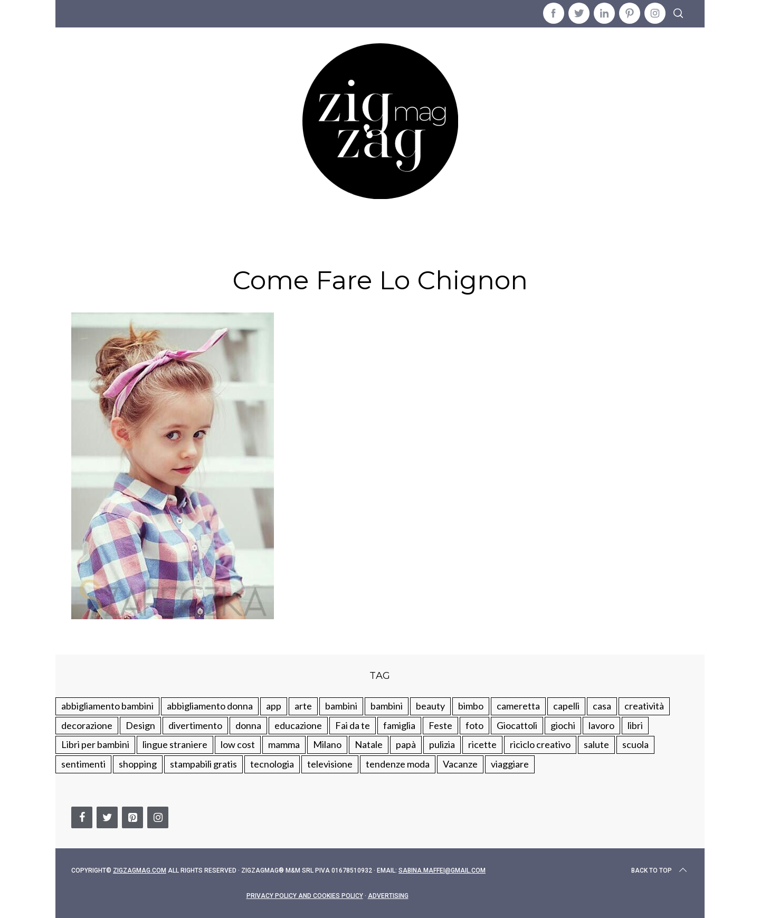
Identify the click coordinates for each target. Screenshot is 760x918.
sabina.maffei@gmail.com (442, 870)
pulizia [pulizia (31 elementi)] (442, 744)
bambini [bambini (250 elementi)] (341, 706)
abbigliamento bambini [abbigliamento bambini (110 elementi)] (107, 706)
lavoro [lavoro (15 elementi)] (601, 725)
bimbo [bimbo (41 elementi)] (470, 706)
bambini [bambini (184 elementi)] (386, 706)
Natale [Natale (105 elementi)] (369, 744)
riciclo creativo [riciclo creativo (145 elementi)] (540, 744)
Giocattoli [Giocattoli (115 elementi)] (517, 725)
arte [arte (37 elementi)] (303, 706)
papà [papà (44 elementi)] (406, 744)
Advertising (388, 896)
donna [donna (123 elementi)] (248, 725)
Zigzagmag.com (139, 870)
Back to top (660, 870)
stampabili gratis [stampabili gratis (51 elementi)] (203, 764)
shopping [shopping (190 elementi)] (138, 764)
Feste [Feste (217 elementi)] (440, 725)
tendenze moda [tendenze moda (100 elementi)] (398, 764)
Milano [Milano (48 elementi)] (327, 744)
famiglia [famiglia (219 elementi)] (399, 725)
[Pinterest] (132, 817)
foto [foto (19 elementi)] (474, 725)
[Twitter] (107, 817)
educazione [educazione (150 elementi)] (298, 725)
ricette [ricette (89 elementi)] (482, 744)
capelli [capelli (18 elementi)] (566, 706)
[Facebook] (81, 817)
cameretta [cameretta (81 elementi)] (518, 706)
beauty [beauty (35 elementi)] (430, 706)
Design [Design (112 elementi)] (140, 725)
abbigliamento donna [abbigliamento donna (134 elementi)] (210, 706)
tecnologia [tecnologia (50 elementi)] (272, 764)
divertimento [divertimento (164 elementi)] (195, 725)
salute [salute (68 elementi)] (596, 744)
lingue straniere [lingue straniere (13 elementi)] (174, 744)
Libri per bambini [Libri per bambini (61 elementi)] (95, 744)
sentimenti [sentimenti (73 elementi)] (83, 764)
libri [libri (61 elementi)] (635, 725)
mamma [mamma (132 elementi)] (284, 744)
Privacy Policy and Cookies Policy (304, 896)
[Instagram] (157, 817)
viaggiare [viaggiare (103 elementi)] (510, 764)
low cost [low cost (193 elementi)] (238, 744)
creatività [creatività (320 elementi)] (644, 706)
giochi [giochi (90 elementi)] (562, 725)
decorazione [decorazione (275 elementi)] (86, 725)
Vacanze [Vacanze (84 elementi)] (460, 764)
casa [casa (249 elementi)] (602, 706)
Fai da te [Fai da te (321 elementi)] (352, 725)
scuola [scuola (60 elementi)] (635, 744)
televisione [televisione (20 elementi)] (330, 764)
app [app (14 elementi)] (273, 706)
